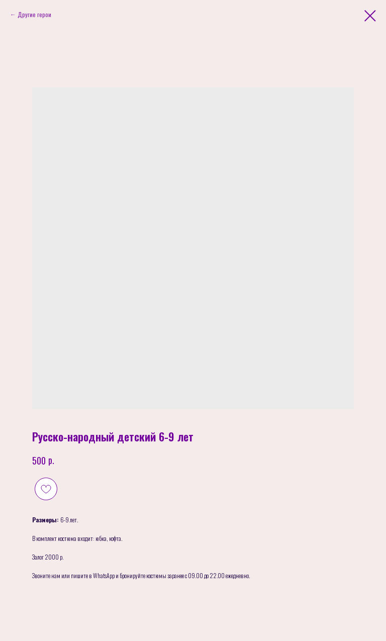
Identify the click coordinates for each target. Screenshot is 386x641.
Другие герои (34, 14)
